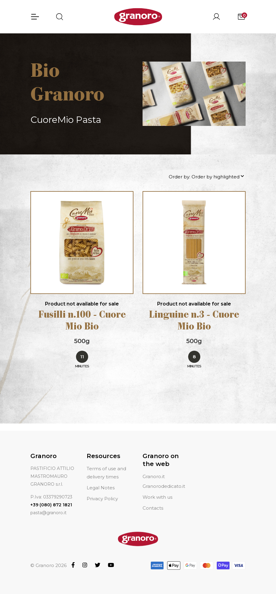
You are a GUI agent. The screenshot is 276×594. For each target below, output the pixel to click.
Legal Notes (101, 480)
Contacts (153, 501)
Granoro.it (154, 469)
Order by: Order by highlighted (204, 177)
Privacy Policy (102, 491)
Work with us (157, 490)
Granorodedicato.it (164, 479)
